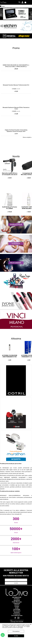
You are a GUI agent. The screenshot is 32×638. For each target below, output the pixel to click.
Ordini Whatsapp (17, 602)
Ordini (17, 608)
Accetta (16, 635)
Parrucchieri (16, 611)
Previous (1, 15)
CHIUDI (30, 624)
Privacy (17, 606)
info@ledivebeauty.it (18, 620)
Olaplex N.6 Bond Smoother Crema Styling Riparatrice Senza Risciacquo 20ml (16, 130)
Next (31, 15)
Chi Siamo (17, 599)
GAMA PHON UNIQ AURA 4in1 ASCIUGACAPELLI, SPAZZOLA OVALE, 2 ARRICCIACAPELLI (16, 65)
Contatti (16, 605)
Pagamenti (17, 603)
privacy (21, 627)
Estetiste (17, 612)
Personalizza (16, 631)
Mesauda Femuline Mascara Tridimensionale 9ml (16, 85)
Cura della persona (16, 615)
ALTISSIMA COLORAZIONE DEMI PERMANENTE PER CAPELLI (9, 357)
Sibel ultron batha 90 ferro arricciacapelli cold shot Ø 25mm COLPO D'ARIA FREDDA (9, 175)
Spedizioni (17, 600)
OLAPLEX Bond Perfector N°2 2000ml (9, 207)
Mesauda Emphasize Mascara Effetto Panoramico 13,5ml (16, 108)
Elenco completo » (27, 137)
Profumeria (16, 614)
